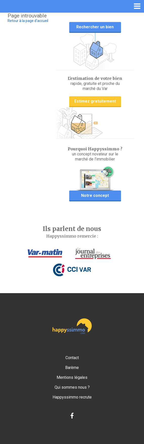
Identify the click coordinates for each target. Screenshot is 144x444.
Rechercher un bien (95, 27)
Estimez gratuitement (95, 101)
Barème (72, 367)
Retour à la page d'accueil (28, 21)
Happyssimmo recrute (72, 397)
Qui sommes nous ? (72, 387)
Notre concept (95, 195)
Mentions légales (72, 377)
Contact (72, 357)
